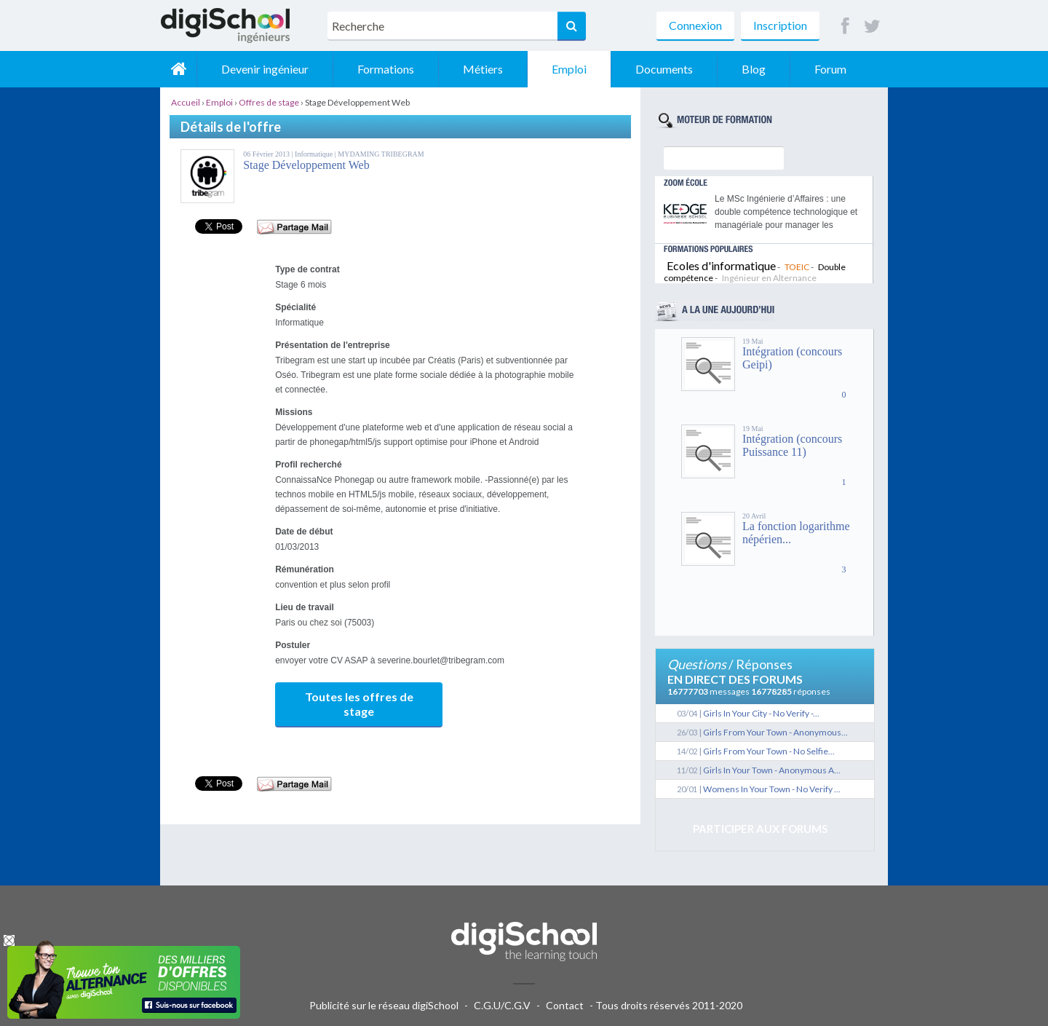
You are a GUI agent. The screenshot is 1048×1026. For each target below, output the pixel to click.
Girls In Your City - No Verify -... (761, 713)
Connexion (695, 25)
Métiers (483, 69)
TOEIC (797, 266)
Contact (565, 1005)
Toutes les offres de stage (359, 704)
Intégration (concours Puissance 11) (792, 445)
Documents (664, 69)
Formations (385, 69)
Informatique (315, 154)
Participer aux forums (760, 828)
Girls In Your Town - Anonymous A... (772, 770)
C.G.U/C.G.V (502, 1005)
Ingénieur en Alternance (769, 277)
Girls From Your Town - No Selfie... (769, 751)
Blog (754, 69)
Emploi (569, 69)
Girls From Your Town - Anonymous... (775, 732)
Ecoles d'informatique (721, 265)
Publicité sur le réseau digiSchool (383, 1005)
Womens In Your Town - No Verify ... (772, 789)
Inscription (780, 25)
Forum (830, 69)
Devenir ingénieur (265, 69)
